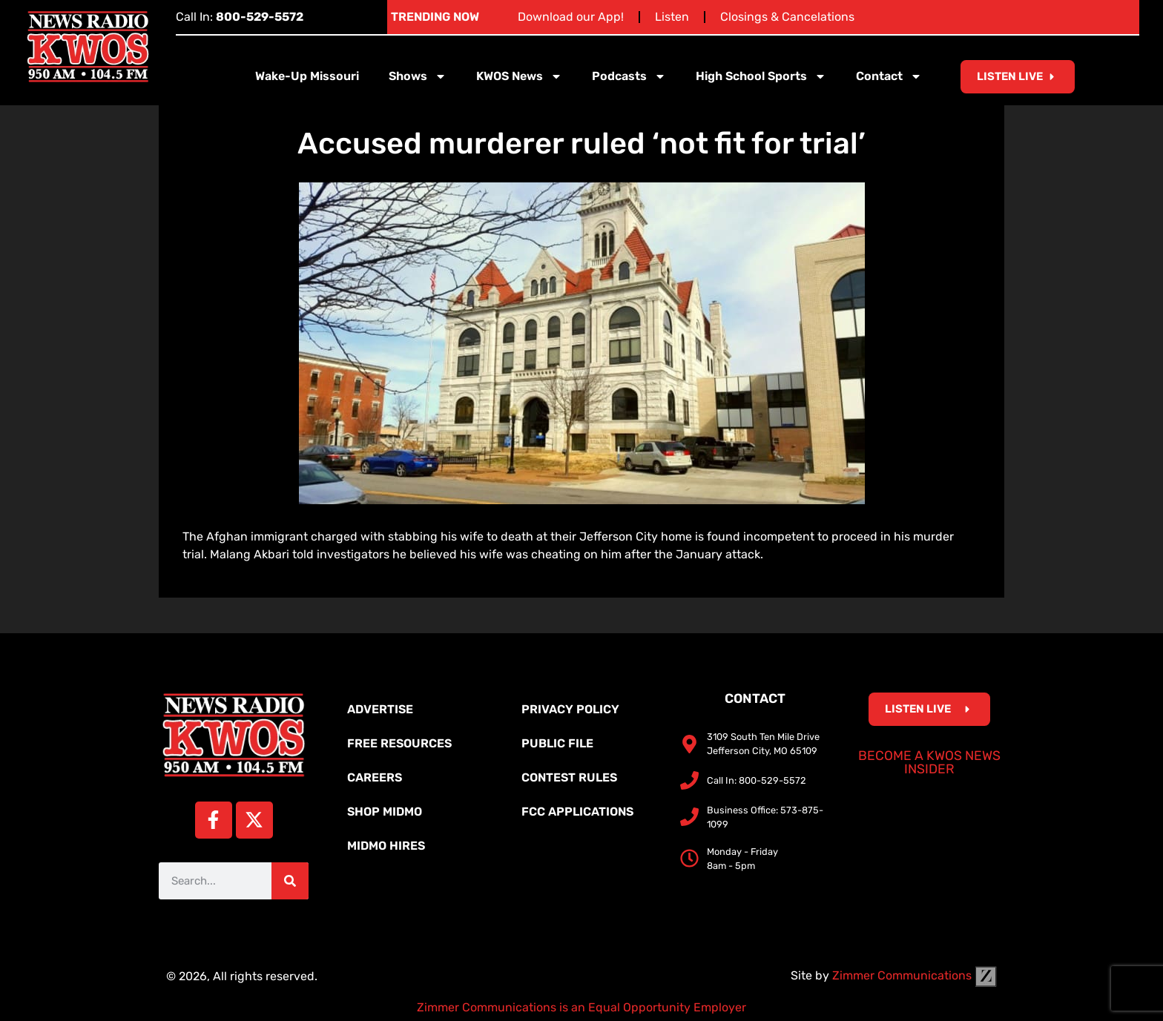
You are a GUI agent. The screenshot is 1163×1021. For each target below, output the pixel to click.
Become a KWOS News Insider (929, 762)
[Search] (290, 880)
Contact (889, 76)
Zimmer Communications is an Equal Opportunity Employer (581, 1007)
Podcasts (629, 76)
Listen (672, 17)
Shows (418, 76)
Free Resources (399, 743)
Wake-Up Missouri (307, 76)
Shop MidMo (384, 811)
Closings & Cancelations (787, 17)
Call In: (239, 17)
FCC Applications (577, 811)
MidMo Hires (386, 846)
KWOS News (519, 76)
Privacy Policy (570, 709)
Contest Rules (569, 777)
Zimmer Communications (914, 975)
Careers (374, 777)
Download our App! (571, 17)
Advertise (380, 709)
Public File (557, 743)
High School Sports (761, 76)
